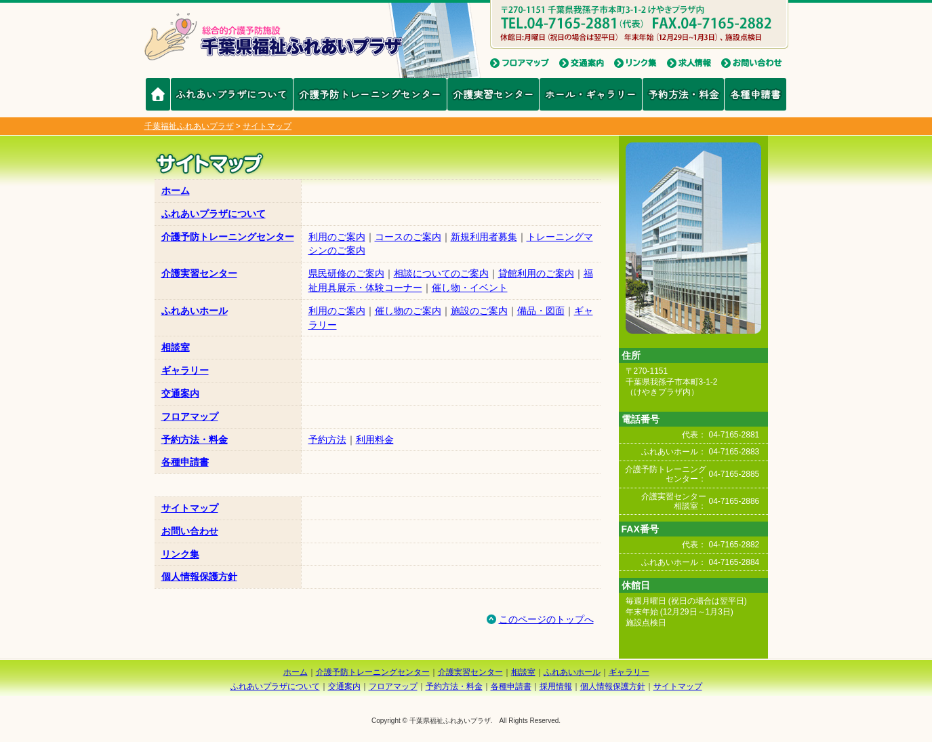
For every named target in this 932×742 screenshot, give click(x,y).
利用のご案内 (336, 236)
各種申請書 (755, 94)
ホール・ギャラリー (590, 94)
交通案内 (180, 393)
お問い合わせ (189, 531)
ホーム (175, 190)
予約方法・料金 (683, 94)
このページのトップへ (539, 619)
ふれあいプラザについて (231, 94)
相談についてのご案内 (441, 273)
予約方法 (327, 439)
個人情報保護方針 (199, 576)
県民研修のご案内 (346, 273)
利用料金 (375, 439)
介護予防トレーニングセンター (370, 94)
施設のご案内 (479, 310)
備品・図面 (541, 310)
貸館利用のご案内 (536, 273)
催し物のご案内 (408, 310)
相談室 (175, 347)
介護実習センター (493, 94)
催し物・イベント (470, 287)
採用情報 (556, 686)
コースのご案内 (408, 236)
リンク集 (180, 554)
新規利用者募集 (484, 236)
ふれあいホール (194, 310)
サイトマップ (189, 508)
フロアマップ (189, 416)
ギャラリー (185, 370)
